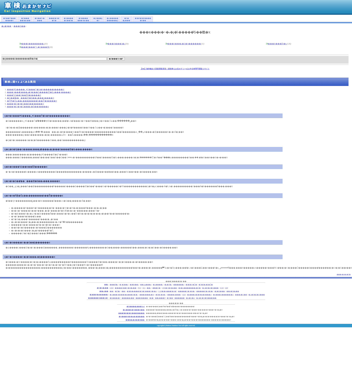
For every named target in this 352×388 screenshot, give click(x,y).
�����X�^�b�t (186, 291)
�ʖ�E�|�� (219, 291)
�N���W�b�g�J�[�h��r (132, 317)
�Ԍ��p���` (127, 19)
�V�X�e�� (102, 288)
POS (139, 288)
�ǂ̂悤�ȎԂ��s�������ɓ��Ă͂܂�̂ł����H (32, 101)
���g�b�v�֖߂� (344, 274)
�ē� (151, 298)
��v (149, 288)
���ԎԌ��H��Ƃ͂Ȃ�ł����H (24, 95)
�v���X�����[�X (223, 295)
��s (106, 285)
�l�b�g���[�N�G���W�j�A (142, 291)
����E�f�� (174, 295)
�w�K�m (190, 298)
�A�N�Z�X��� (210, 288)
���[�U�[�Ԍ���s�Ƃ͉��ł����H (28, 107)
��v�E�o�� (232, 291)
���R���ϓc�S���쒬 (35, 47)
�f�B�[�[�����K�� (143, 19)
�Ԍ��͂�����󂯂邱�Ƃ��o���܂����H (30, 98)
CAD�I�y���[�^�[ (167, 291)
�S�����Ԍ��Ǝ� (68, 19)
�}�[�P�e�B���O (99, 295)
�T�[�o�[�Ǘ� (206, 285)
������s (178, 285)
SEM (184, 295)
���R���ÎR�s (277, 44)
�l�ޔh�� (103, 291)
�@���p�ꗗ (97, 19)
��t (123, 291)
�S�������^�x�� (83, 19)
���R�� (19, 26)
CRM (111, 288)
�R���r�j (115, 298)
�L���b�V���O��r (134, 310)
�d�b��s (134, 285)
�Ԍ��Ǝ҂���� (40, 19)
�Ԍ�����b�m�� (25, 19)
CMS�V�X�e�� (169, 288)
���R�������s (32, 44)
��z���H (160, 298)
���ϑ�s (114, 285)
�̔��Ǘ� (156, 288)
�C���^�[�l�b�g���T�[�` (124, 295)
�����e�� (128, 298)
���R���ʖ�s (116, 44)
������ (179, 298)
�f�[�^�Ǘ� (191, 285)
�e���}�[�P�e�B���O (199, 295)
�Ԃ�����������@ (112, 19)
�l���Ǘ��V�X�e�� (125, 288)
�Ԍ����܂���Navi (136, 306)
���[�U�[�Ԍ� (54, 19)
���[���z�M (146, 295)
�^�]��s (123, 285)
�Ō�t (117, 291)
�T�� (170, 298)
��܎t (111, 291)
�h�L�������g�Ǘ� (189, 288)
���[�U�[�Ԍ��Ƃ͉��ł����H (25, 104)
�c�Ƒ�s (168, 285)
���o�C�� (241, 295)
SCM (222, 288)
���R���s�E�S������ (184, 44)
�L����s (158, 285)
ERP (226, 288)
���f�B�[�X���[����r (131, 313)
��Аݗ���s (145, 285)
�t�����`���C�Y (98, 298)
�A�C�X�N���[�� (206, 298)
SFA (143, 288)
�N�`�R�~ (161, 295)
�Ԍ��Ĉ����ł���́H (9, 19)
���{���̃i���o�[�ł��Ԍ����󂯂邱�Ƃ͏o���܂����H (39, 92)
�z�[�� (6, 26)
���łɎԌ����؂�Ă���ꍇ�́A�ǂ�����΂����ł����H (35, 89)
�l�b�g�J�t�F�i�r (135, 320)
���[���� (142, 298)
